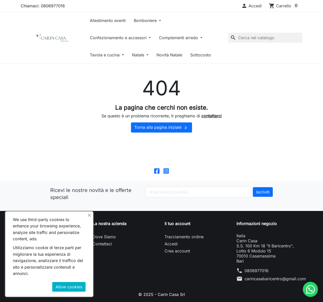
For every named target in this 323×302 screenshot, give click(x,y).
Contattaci (102, 243)
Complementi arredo (179, 37)
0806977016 (256, 270)
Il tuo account (177, 223)
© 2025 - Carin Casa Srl (161, 294)
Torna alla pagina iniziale (161, 128)
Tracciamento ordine (184, 236)
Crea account (177, 250)
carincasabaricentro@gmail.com (275, 278)
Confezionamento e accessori (119, 37)
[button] (251, 5)
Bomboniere (146, 20)
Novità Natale (169, 54)
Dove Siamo (104, 236)
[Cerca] (265, 38)
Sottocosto (200, 54)
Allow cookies (69, 286)
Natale (138, 54)
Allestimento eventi (108, 20)
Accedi (171, 243)
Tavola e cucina (105, 54)
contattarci (211, 115)
